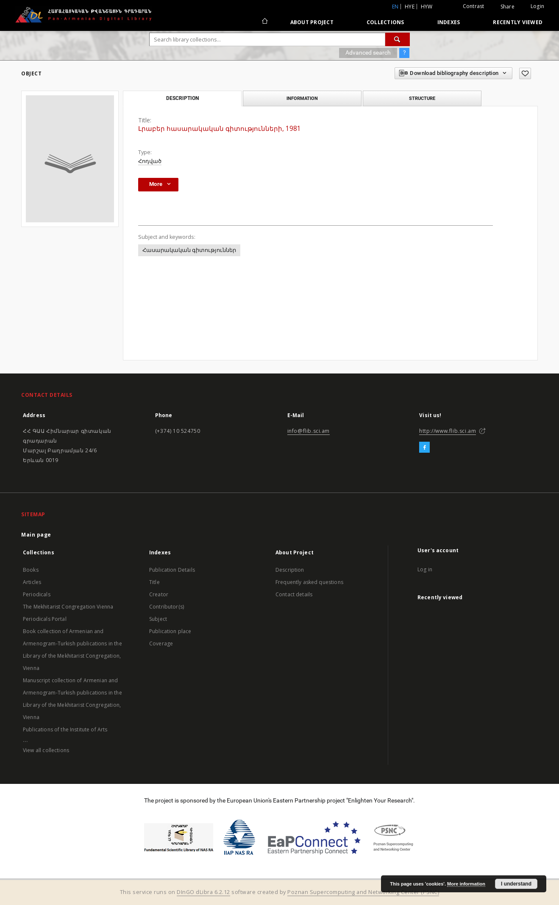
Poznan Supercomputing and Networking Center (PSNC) (363, 892)
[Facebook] (424, 447)
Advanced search (368, 52)
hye (409, 6)
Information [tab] (302, 98)
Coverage (161, 643)
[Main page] (264, 22)
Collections (385, 22)
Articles (32, 582)
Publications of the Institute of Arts (65, 729)
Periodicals (36, 594)
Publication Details (172, 569)
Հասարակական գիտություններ (189, 250)
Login (537, 6)
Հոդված (149, 161)
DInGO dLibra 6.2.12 (203, 892)
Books (31, 569)
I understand (516, 884)
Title (154, 582)
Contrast (473, 6)
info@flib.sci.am (308, 431)
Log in (424, 569)
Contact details (293, 594)
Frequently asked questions (309, 582)
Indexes (448, 22)
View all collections (46, 750)
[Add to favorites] (525, 73)
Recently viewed (517, 22)
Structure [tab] (422, 98)
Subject (158, 619)
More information (466, 883)
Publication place (170, 631)
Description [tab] (182, 98)
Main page (36, 534)
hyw (427, 6)
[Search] (397, 39)
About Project (312, 22)
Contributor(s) (166, 606)
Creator (158, 594)
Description (289, 569)
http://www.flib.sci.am (447, 431)
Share (508, 6)
